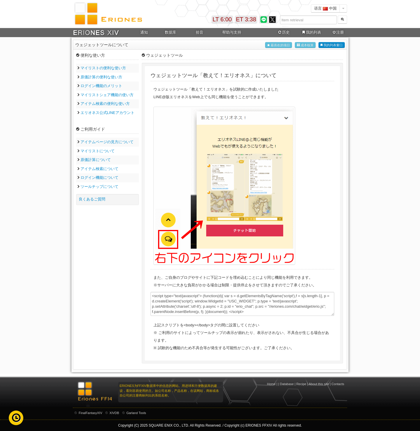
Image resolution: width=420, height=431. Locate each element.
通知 (144, 32)
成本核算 (305, 45)
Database (287, 384)
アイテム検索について (99, 169)
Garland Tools (136, 413)
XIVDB (114, 413)
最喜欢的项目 (278, 45)
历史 (283, 32)
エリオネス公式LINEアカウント (107, 112)
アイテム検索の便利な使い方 (105, 103)
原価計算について (95, 159)
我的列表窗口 (332, 45)
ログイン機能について (99, 177)
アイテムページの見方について (107, 142)
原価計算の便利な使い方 (101, 77)
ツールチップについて (99, 186)
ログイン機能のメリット (101, 86)
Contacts (338, 384)
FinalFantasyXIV (90, 413)
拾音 (199, 32)
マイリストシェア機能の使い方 (107, 95)
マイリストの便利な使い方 (103, 68)
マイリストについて (97, 151)
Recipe (301, 384)
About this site (319, 384)
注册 (338, 32)
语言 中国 (325, 8)
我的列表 (311, 32)
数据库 (170, 32)
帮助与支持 (231, 32)
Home (271, 384)
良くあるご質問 (92, 199)
